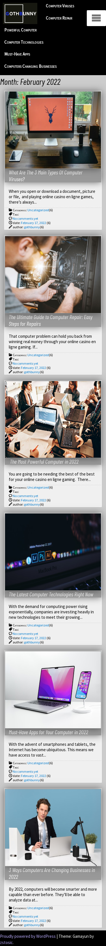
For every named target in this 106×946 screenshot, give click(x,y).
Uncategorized (38, 210)
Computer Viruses (60, 6)
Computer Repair (59, 18)
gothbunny (32, 227)
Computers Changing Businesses (30, 66)
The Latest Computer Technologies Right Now (51, 594)
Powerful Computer (20, 30)
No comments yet (25, 218)
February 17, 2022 (33, 223)
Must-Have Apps (17, 54)
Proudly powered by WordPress (28, 936)
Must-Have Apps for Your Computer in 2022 (48, 731)
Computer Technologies (23, 42)
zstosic (6, 942)
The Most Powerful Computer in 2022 (44, 461)
